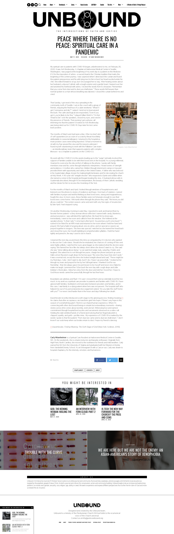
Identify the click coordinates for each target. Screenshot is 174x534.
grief (98, 370)
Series (72, 5)
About (51, 5)
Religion (84, 57)
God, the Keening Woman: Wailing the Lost (60, 411)
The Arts (110, 5)
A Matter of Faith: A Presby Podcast (136, 5)
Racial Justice (84, 5)
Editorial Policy (97, 522)
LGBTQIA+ (94, 5)
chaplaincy (78, 370)
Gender (102, 5)
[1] (122, 298)
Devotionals (62, 5)
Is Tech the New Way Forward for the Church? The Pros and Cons (112, 413)
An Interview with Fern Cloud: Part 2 (85, 410)
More (119, 5)
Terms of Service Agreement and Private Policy (79, 522)
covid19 (90, 370)
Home (45, 5)
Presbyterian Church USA (109, 522)
